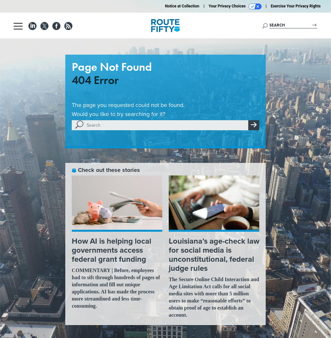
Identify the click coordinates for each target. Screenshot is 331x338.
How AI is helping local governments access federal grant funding (111, 250)
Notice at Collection (182, 6)
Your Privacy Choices (235, 6)
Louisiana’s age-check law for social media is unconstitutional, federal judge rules (214, 254)
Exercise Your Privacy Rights (296, 6)
